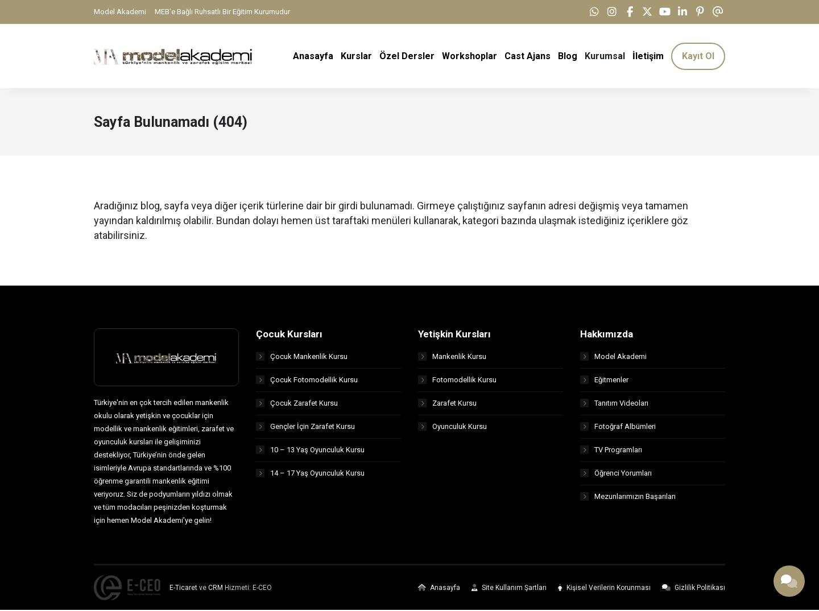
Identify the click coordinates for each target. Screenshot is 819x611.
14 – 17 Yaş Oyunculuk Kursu (310, 473)
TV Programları (611, 450)
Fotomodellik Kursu (457, 380)
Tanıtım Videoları (614, 403)
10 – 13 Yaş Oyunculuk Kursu (310, 450)
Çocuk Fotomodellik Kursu (307, 380)
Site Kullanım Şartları (509, 589)
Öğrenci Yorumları (616, 473)
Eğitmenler (604, 380)
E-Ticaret (183, 589)
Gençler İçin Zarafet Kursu (305, 427)
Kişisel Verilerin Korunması (604, 589)
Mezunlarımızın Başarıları (628, 497)
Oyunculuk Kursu (452, 427)
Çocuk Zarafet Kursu (297, 403)
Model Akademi (120, 11)
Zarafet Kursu (447, 403)
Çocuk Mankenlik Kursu (302, 357)
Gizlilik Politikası (693, 589)
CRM (215, 589)
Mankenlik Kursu (452, 357)
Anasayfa (439, 589)
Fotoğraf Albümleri (618, 427)
